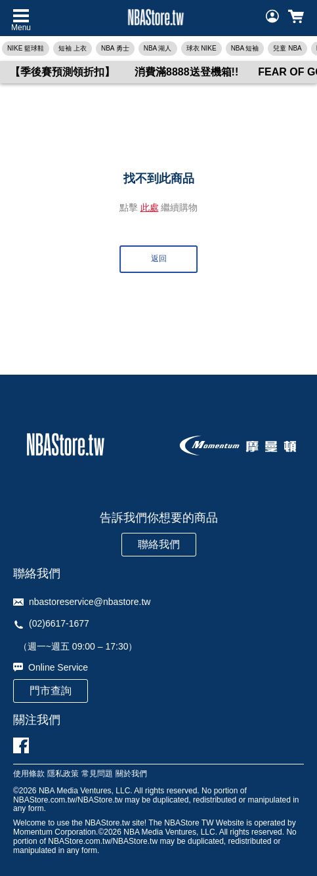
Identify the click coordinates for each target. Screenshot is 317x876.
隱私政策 (63, 774)
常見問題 (97, 774)
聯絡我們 (159, 544)
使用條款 (29, 774)
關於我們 (131, 774)
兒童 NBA (287, 48)
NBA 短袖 (245, 48)
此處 (149, 207)
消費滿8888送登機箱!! (186, 71)
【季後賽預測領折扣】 (62, 71)
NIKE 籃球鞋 (25, 48)
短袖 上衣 (72, 48)
